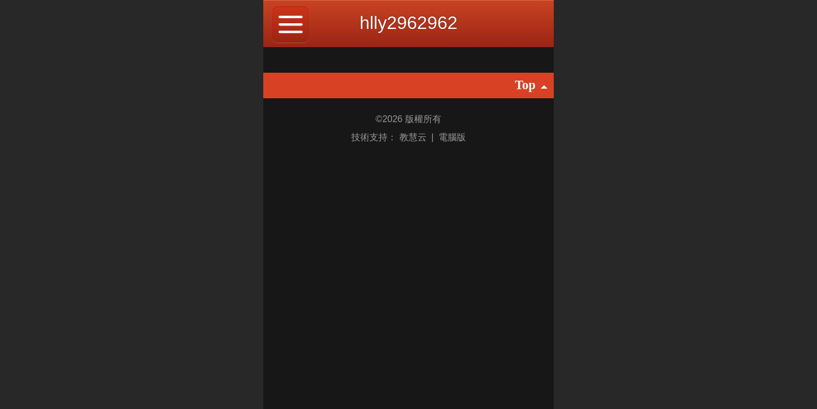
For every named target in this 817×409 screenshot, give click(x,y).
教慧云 (414, 137)
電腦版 (452, 137)
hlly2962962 (409, 22)
